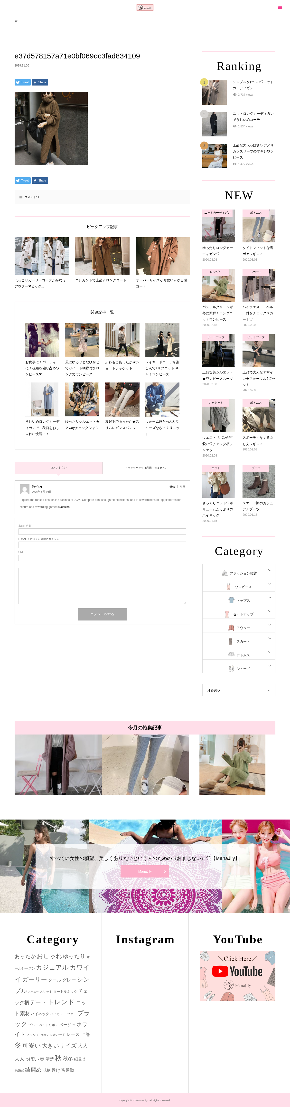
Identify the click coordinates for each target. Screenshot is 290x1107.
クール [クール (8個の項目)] (54, 980)
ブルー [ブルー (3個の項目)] (33, 1025)
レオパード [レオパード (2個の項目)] (57, 1035)
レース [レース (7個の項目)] (73, 1034)
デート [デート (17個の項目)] (38, 1002)
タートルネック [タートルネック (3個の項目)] (65, 991)
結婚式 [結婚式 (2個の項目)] (19, 1070)
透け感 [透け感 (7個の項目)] (58, 1070)
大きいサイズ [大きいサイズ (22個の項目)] (59, 1045)
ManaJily (145, 871)
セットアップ (243, 614)
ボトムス (243, 655)
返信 (172, 486)
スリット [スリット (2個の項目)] (46, 991)
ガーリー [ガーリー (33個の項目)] (34, 979)
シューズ (243, 669)
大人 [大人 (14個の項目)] (83, 1046)
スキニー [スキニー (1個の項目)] (33, 991)
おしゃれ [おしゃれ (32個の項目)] (49, 956)
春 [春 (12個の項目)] (42, 1058)
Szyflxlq (37, 486)
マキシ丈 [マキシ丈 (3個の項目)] (33, 1035)
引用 (182, 486)
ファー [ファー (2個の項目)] (71, 1014)
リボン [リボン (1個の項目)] (45, 1034)
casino (65, 507)
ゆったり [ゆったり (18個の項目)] (74, 956)
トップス (243, 600)
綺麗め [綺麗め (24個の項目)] (33, 1070)
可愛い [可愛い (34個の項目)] (31, 1045)
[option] (58, 765)
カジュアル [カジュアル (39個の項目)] (52, 967)
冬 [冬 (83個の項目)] (18, 1045)
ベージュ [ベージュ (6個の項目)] (67, 1024)
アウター (243, 628)
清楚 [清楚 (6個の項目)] (50, 1059)
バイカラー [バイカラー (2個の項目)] (58, 1014)
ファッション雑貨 (243, 573)
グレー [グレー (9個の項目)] (69, 980)
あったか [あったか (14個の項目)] (25, 956)
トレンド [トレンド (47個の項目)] (61, 1002)
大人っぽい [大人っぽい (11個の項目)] (27, 1058)
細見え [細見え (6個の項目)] (80, 1059)
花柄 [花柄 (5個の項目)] (47, 1070)
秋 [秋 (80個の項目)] (58, 1058)
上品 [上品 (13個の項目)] (85, 1034)
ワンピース (243, 587)
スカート (243, 641)
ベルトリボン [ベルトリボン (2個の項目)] (48, 1025)
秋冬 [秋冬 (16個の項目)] (68, 1059)
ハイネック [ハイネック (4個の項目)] (40, 1014)
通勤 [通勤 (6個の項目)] (70, 1070)
